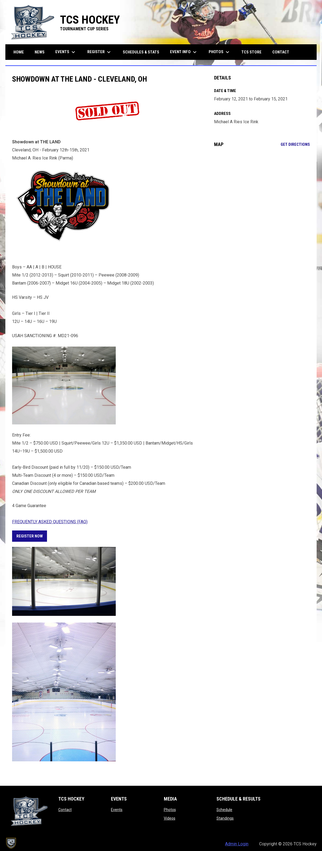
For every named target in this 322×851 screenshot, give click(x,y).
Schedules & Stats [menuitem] (141, 52)
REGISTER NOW (29, 536)
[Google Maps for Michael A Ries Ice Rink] (262, 195)
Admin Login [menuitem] (236, 843)
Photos (170, 810)
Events (116, 810)
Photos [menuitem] (220, 52)
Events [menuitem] (66, 52)
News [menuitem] (40, 52)
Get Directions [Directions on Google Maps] (295, 144)
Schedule (224, 810)
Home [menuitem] (18, 52)
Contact (65, 810)
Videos (169, 818)
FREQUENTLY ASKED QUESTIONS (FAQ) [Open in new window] (50, 521)
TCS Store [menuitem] (253, 51)
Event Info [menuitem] (184, 52)
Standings (225, 818)
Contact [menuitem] (280, 52)
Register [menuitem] (99, 52)
